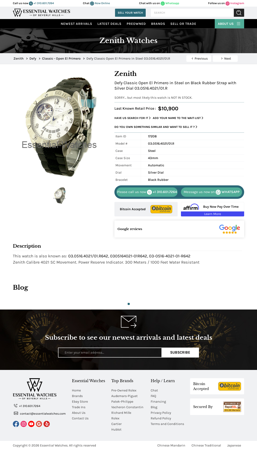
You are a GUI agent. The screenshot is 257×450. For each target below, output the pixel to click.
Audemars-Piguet (124, 396)
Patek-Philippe (122, 401)
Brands (158, 24)
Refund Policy (161, 418)
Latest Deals (109, 24)
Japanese (234, 445)
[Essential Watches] (41, 12)
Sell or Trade (183, 24)
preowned (136, 24)
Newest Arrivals (76, 24)
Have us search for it (132, 118)
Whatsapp (170, 3)
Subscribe (180, 352)
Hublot (116, 429)
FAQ (153, 396)
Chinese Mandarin (171, 445)
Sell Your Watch (130, 12)
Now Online (100, 3)
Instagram (234, 3)
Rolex (115, 418)
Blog (154, 407)
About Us (229, 23)
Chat (154, 390)
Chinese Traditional (206, 445)
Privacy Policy (161, 413)
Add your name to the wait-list (178, 118)
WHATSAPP (212, 192)
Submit (239, 13)
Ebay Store (80, 401)
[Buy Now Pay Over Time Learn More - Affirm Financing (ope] (212, 209)
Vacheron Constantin (127, 407)
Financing (158, 401)
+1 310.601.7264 (41, 3)
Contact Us (80, 418)
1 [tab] (129, 304)
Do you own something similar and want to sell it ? (155, 127)
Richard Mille (121, 413)
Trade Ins (78, 407)
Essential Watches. (54, 445)
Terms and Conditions (167, 424)
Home (76, 390)
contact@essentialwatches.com (40, 413)
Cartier (116, 424)
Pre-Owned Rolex (123, 390)
